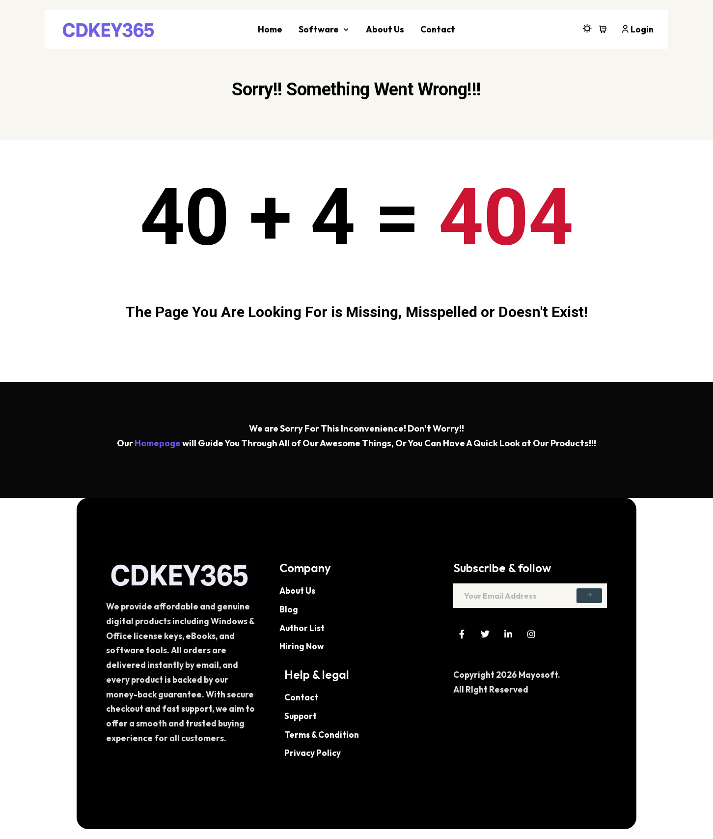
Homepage (158, 443)
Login (637, 29)
